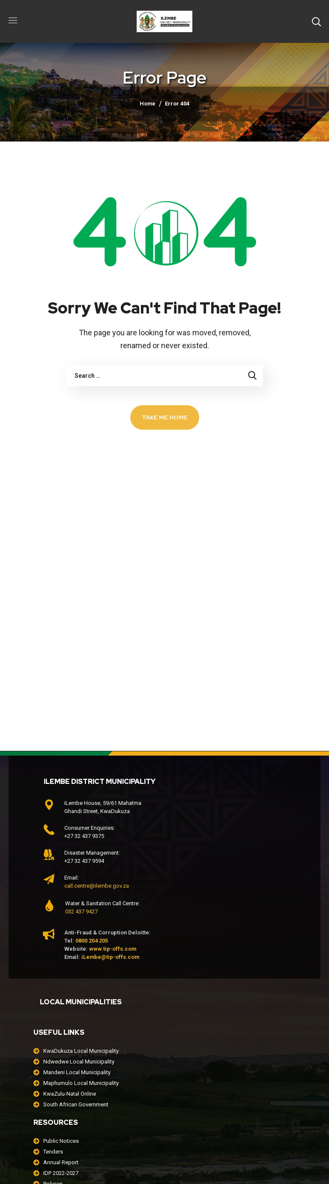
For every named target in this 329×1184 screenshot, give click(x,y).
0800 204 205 (91, 940)
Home (148, 103)
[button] (316, 21)
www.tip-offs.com (112, 949)
